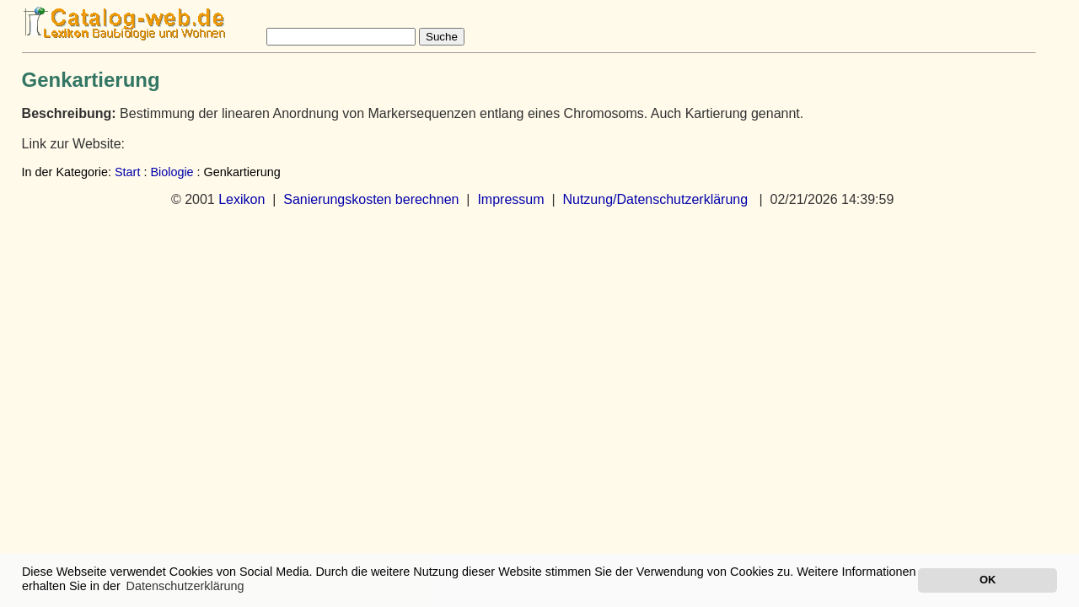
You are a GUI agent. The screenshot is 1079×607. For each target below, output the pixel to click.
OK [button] (988, 579)
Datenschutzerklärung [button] (185, 586)
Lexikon (241, 199)
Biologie (171, 172)
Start (127, 172)
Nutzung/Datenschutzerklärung (655, 199)
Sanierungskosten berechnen (371, 199)
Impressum (510, 199)
